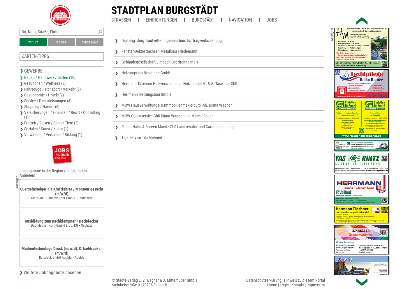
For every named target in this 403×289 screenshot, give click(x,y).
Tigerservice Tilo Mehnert (142, 137)
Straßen (121, 20)
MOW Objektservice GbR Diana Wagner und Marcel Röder (167, 116)
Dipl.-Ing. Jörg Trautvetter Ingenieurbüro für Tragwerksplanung (172, 40)
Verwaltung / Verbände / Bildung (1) (53, 134)
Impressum (316, 285)
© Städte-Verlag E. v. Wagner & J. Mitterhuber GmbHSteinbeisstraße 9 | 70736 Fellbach (154, 282)
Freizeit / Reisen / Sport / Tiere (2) (51, 123)
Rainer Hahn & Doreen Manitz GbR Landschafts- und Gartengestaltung (178, 126)
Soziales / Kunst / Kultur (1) (46, 128)
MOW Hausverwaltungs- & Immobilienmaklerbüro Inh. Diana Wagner (177, 105)
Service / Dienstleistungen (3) (47, 100)
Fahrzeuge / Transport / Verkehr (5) (52, 89)
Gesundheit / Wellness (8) (45, 83)
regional (61, 42)
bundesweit (90, 42)
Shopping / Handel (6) (41, 106)
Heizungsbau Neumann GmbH (146, 73)
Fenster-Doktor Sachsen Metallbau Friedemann (159, 51)
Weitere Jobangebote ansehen (52, 272)
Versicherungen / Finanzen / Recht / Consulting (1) (62, 114)
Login (284, 285)
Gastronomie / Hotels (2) (44, 95)
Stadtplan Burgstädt (164, 10)
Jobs (272, 20)
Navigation (240, 20)
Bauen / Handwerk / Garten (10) (49, 77)
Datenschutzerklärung (263, 280)
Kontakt (297, 285)
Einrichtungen (161, 20)
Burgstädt (203, 20)
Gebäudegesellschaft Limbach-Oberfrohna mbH (160, 62)
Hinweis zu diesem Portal (304, 280)
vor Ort (33, 42)
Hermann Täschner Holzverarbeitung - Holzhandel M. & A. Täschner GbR (179, 83)
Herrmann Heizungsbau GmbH (146, 94)
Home (272, 285)
